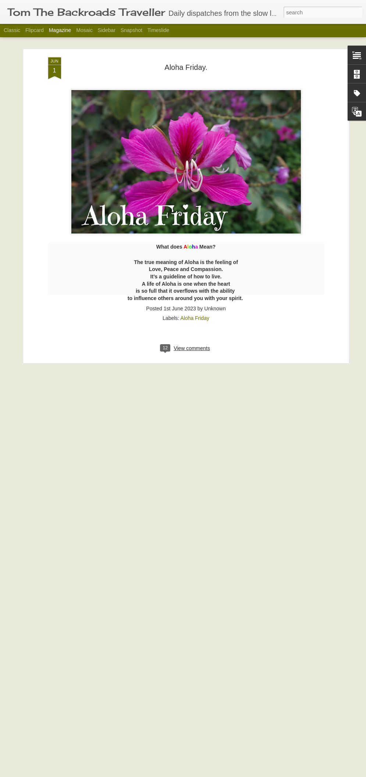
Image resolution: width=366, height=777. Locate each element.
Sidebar (107, 30)
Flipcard (34, 30)
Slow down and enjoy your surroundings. (167, 769)
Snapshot (131, 30)
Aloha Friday (194, 277)
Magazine (60, 30)
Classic (12, 30)
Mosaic (84, 30)
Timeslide (158, 30)
